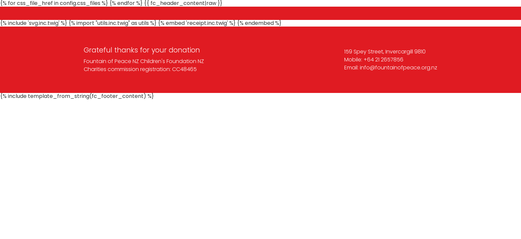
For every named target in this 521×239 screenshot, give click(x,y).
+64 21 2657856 (383, 59)
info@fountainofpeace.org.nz (398, 67)
